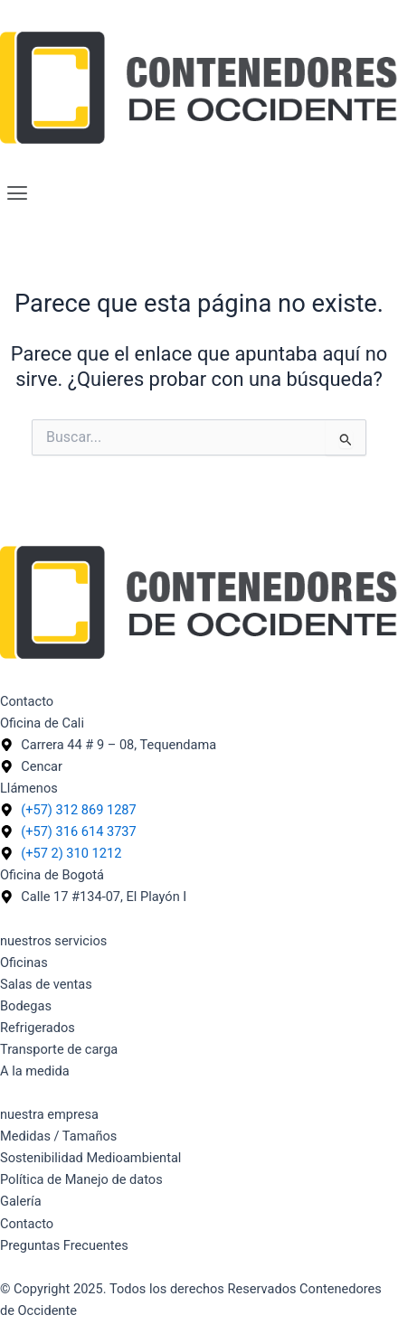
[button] (199, 194)
